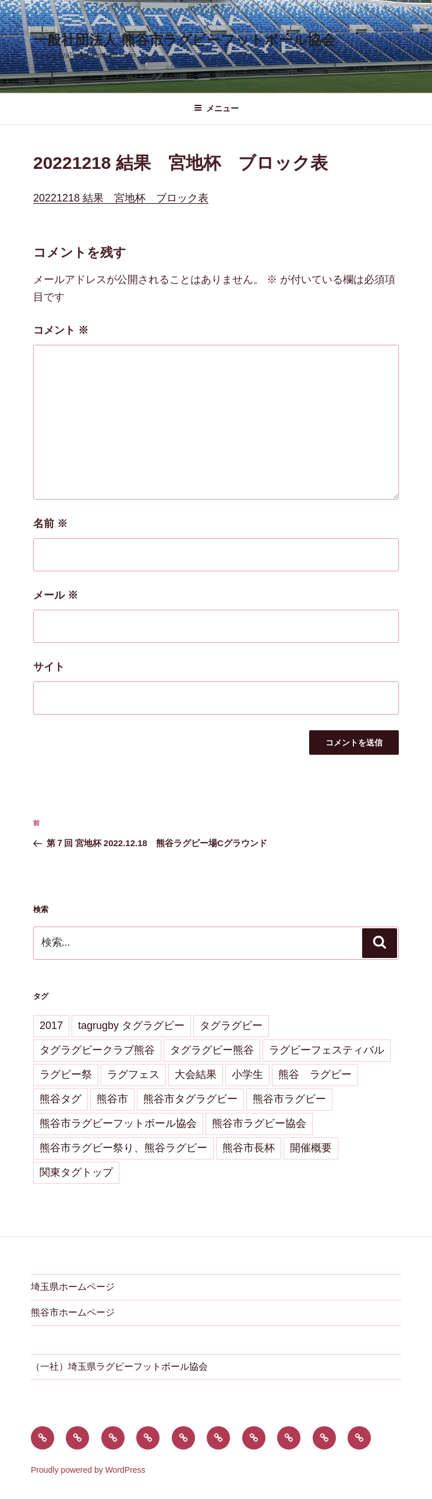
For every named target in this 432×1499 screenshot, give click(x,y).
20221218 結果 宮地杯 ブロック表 (120, 198)
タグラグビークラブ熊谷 (97, 1050)
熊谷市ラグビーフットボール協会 (118, 1123)
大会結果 (196, 1074)
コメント (60, 330)
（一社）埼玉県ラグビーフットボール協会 (119, 1366)
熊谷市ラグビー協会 (259, 1123)
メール (55, 595)
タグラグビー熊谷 (212, 1050)
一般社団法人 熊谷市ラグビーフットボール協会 (184, 40)
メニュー (216, 108)
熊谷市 (112, 1099)
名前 (50, 523)
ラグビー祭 (66, 1074)
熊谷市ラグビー (289, 1099)
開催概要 (311, 1148)
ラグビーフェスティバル (326, 1050)
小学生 (247, 1074)
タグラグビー (231, 1025)
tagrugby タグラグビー (131, 1025)
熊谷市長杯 (248, 1148)
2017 (51, 1025)
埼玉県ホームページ (73, 1287)
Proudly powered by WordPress (88, 1470)
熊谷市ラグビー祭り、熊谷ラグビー (123, 1148)
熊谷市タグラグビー (190, 1099)
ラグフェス (133, 1074)
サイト (49, 667)
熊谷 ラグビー (315, 1074)
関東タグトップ (76, 1172)
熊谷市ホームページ (73, 1312)
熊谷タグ (61, 1099)
